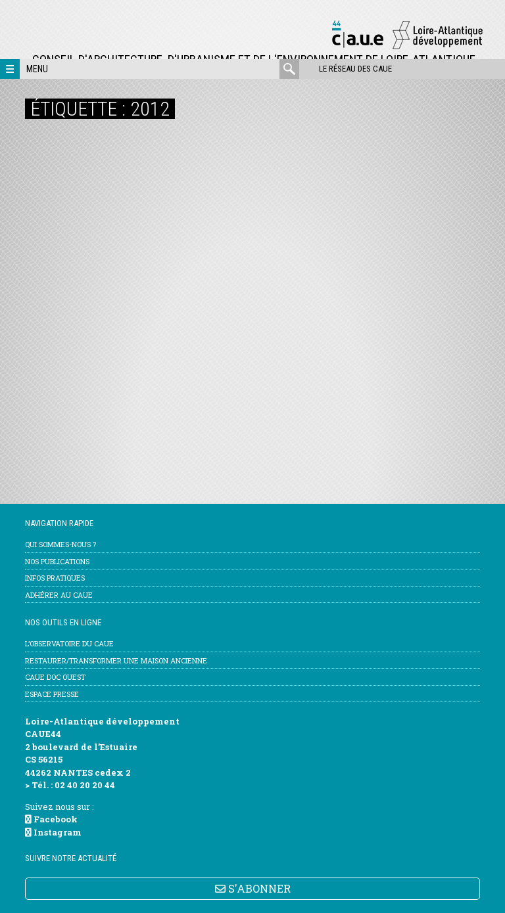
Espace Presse (52, 694)
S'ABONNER (253, 888)
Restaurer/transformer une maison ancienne (116, 660)
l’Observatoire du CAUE (69, 643)
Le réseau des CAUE (355, 69)
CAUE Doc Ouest (55, 677)
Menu (37, 69)
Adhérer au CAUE (59, 595)
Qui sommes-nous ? (60, 544)
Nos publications (57, 561)
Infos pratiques (55, 578)
